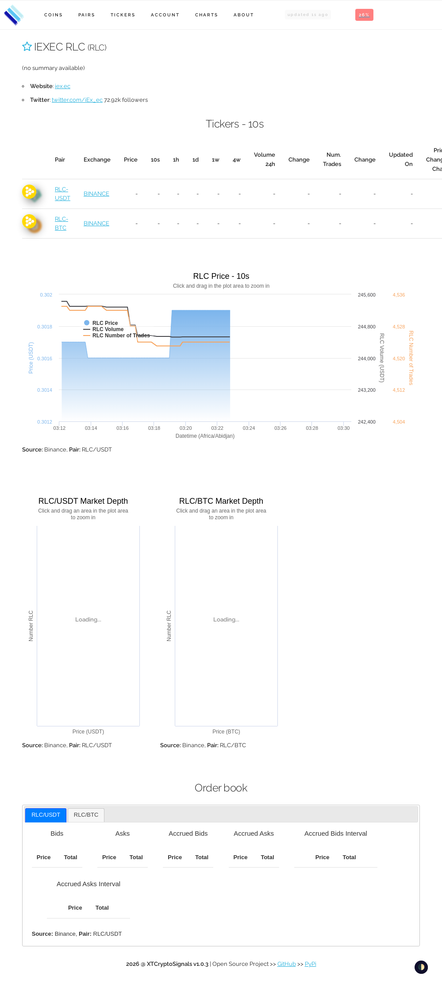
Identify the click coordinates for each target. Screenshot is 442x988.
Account (165, 14)
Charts (206, 14)
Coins (53, 14)
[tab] (45, 815)
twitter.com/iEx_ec (77, 99)
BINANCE (96, 193)
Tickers (123, 14)
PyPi (310, 964)
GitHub (286, 964)
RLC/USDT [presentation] (45, 814)
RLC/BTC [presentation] (86, 814)
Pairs (86, 14)
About (244, 14)
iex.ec (62, 86)
